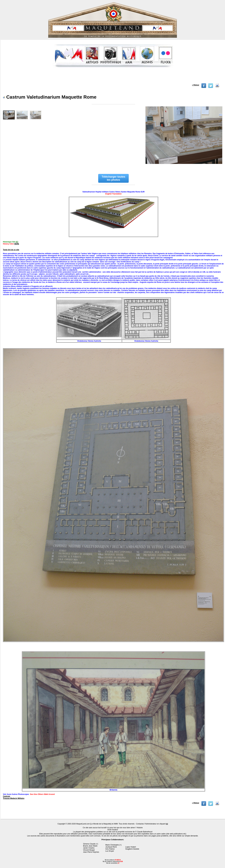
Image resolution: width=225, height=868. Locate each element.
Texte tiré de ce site (11, 250)
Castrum (6, 796)
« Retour (195, 85)
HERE (16, 244)
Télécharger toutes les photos (113, 178)
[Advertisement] (113, 76)
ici (167, 824)
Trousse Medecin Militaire (13, 798)
